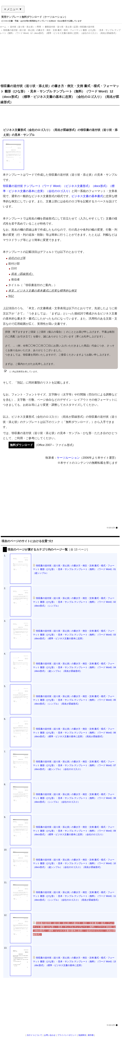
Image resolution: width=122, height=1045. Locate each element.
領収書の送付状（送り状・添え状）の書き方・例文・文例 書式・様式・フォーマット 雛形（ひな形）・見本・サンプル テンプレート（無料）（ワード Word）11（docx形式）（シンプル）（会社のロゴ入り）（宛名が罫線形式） (74, 896)
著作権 (91, 1035)
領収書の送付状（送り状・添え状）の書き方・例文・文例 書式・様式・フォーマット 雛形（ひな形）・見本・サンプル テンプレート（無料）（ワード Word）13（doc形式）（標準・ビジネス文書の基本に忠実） (74, 961)
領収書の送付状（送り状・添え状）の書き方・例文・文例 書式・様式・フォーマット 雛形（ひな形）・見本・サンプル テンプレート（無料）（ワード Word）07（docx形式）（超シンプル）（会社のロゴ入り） (74, 765)
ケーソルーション (68, 457)
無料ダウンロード (21, 445)
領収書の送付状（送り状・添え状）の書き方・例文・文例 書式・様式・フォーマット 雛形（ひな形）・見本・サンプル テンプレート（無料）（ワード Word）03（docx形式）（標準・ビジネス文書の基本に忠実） (74, 635)
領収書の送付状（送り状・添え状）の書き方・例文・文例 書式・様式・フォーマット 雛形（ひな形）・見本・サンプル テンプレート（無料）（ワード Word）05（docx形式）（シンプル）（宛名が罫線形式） (74, 700)
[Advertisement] (60, 58)
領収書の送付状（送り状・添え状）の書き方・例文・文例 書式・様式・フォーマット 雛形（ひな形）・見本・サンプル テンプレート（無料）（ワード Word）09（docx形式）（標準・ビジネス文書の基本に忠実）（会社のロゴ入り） (74, 831)
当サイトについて (34, 1035)
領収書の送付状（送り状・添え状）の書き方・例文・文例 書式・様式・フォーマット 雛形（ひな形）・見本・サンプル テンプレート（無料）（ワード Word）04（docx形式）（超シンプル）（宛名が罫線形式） (74, 667)
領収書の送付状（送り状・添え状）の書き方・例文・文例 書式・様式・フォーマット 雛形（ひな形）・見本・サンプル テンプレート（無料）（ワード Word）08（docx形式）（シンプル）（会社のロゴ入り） (74, 798)
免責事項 (82, 1035)
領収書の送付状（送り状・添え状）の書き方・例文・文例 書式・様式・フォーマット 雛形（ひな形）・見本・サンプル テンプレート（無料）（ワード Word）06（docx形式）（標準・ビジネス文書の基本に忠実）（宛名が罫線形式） (74, 733)
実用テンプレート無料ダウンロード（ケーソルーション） (34, 17)
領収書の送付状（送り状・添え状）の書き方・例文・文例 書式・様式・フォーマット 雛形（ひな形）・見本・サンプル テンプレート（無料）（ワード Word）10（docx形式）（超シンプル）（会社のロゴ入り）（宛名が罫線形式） (74, 863)
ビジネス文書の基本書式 (87, 196)
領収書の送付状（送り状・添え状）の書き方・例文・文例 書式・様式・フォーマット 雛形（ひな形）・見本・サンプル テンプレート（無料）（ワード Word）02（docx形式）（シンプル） (74, 602)
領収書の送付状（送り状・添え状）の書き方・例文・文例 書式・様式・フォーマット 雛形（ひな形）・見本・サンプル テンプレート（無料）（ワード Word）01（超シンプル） (74, 569)
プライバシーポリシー (66, 1035)
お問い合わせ (49, 1035)
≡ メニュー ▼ (13, 9)
